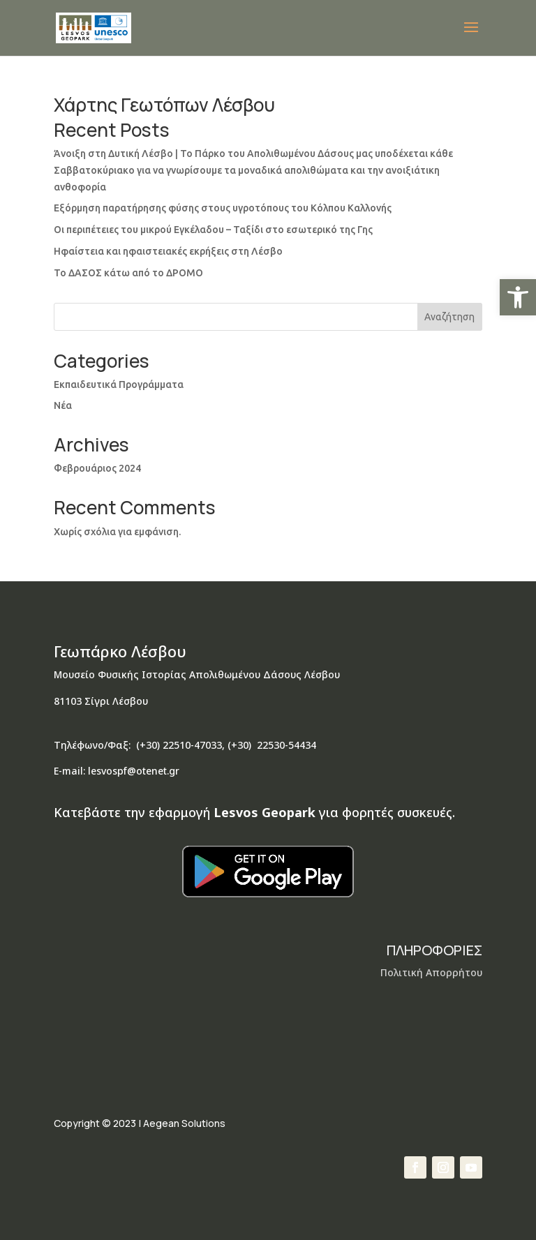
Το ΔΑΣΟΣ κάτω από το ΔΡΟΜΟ (128, 272)
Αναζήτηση (449, 316)
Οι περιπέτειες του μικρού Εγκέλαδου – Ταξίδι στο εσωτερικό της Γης (213, 229)
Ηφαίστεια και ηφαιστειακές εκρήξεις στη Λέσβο (168, 251)
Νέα (63, 405)
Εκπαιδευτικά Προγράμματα (119, 384)
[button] (518, 297)
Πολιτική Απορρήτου (431, 972)
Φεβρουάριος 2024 (97, 468)
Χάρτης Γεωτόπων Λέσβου (164, 104)
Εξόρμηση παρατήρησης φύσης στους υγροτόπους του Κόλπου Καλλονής (223, 208)
